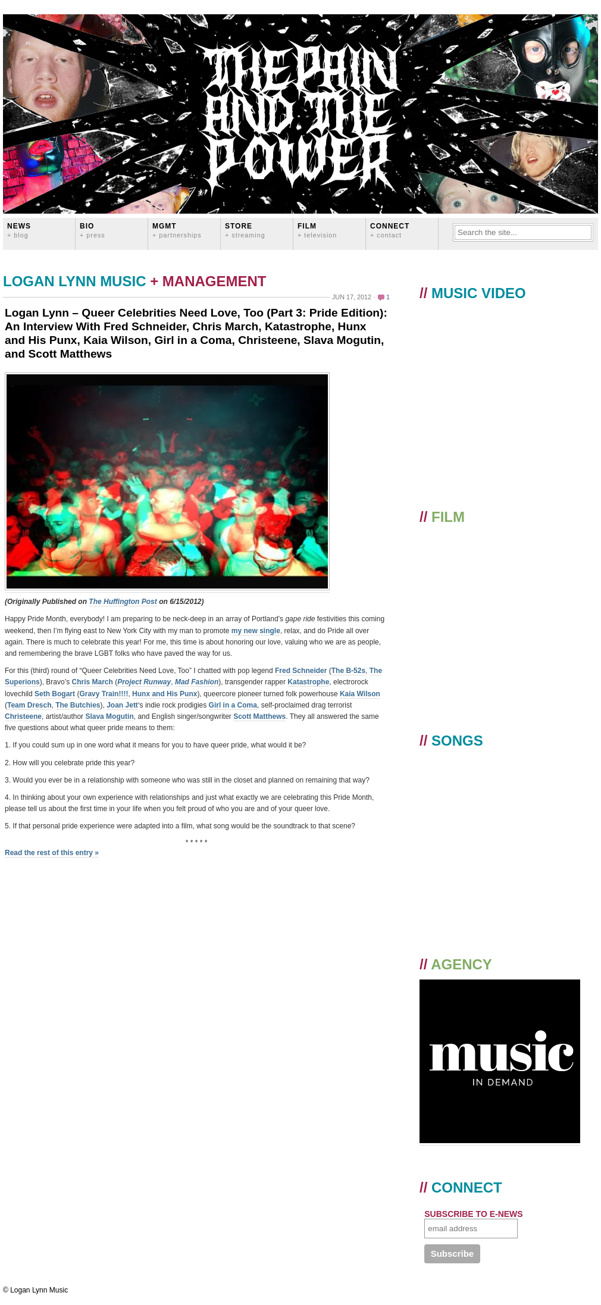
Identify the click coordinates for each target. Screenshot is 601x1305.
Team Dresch (29, 705)
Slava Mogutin (109, 716)
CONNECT (389, 230)
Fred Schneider (301, 670)
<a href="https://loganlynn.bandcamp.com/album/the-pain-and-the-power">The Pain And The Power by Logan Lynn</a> (501, 837)
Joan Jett (122, 705)
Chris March (91, 682)
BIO (92, 230)
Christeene (23, 716)
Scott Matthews (259, 716)
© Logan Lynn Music (35, 1290)
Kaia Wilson (360, 694)
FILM (317, 230)
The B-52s (348, 670)
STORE (245, 230)
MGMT (177, 230)
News (19, 230)
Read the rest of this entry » (52, 853)
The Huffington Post (122, 601)
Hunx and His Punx (164, 694)
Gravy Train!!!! (103, 694)
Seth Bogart (55, 694)
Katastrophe (308, 682)
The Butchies (77, 705)
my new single (255, 631)
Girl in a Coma (233, 705)
